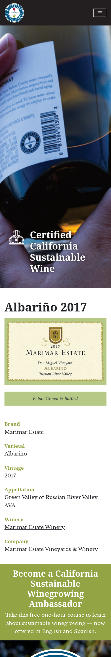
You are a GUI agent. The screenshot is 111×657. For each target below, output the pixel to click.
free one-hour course (57, 615)
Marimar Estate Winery (34, 527)
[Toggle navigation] (99, 13)
